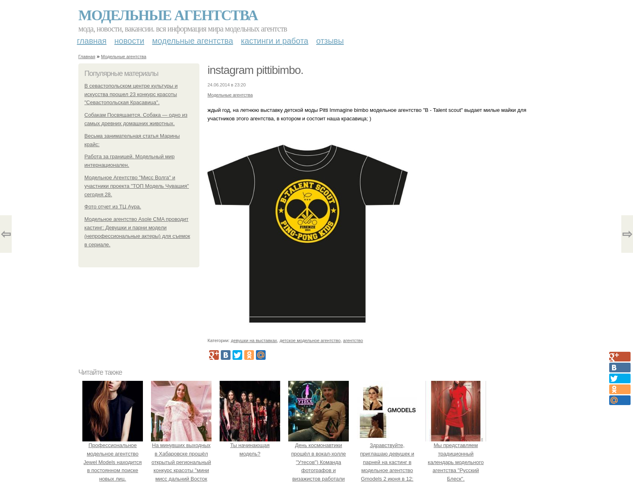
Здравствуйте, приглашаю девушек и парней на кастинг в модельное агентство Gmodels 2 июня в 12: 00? (387, 462)
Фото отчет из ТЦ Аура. (112, 207)
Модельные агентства (168, 15)
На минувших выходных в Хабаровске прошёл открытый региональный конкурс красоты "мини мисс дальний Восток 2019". (181, 462)
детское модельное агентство (309, 340)
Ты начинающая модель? (250, 445)
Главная (92, 40)
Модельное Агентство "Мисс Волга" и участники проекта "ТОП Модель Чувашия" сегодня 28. (136, 185)
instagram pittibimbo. (255, 70)
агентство (353, 340)
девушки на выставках (254, 340)
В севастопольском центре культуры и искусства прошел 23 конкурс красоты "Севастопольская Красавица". (131, 94)
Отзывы (330, 40)
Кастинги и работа (274, 40)
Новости (129, 40)
